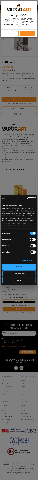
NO (10, 33)
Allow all (19, 267)
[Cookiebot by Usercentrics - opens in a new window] (27, 198)
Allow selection (19, 273)
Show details (27, 260)
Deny (19, 280)
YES (27, 33)
